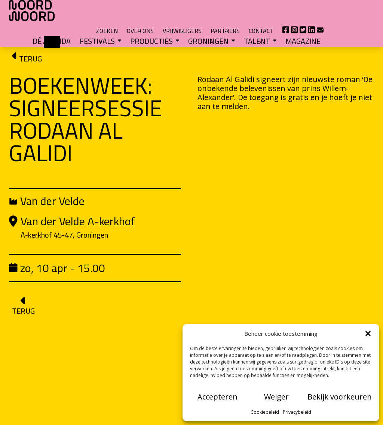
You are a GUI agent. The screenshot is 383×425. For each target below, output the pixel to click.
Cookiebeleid (265, 412)
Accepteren (217, 397)
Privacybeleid (297, 412)
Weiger (276, 397)
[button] (368, 333)
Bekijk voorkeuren (339, 397)
